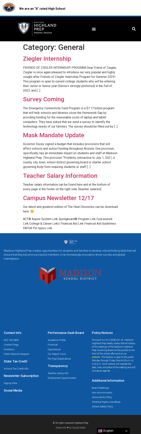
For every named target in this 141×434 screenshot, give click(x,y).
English (105, 431)
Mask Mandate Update (53, 135)
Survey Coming (43, 99)
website (96, 357)
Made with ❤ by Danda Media (70, 427)
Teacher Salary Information (60, 175)
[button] (94, 29)
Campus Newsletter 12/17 (58, 198)
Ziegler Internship (47, 58)
